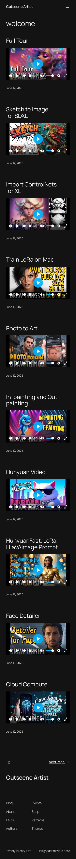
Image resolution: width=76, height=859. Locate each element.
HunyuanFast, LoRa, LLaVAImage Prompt (32, 543)
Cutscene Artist (19, 6)
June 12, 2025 (14, 88)
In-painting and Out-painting (33, 400)
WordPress (63, 851)
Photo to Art (21, 328)
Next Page (59, 762)
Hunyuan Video (26, 472)
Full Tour (17, 40)
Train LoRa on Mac (30, 259)
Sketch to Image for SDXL (27, 112)
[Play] (17, 75)
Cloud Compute (26, 684)
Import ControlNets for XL (31, 187)
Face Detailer (23, 615)
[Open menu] (67, 6)
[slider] (30, 76)
